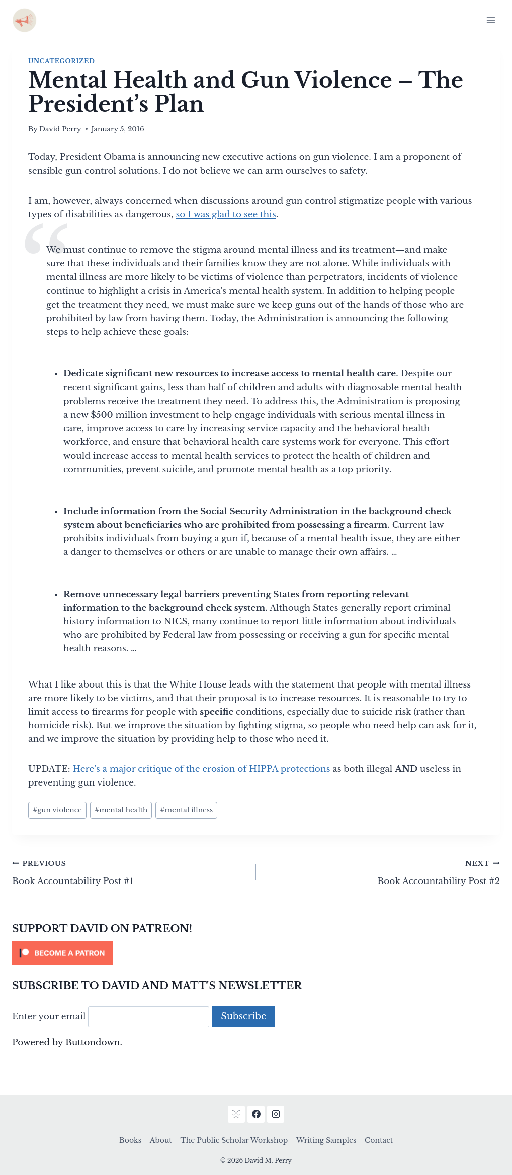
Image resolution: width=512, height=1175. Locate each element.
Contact (379, 1140)
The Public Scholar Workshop (234, 1140)
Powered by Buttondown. (67, 1042)
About (161, 1140)
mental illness (186, 810)
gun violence (57, 810)
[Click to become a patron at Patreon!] (256, 953)
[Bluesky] (236, 1114)
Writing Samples (326, 1140)
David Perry (60, 129)
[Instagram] (275, 1114)
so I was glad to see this (226, 214)
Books (130, 1140)
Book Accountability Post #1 (129, 871)
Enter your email (49, 1016)
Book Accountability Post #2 (382, 871)
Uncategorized (61, 61)
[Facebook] (256, 1114)
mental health (121, 810)
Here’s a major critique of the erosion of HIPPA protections (201, 769)
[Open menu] (490, 20)
